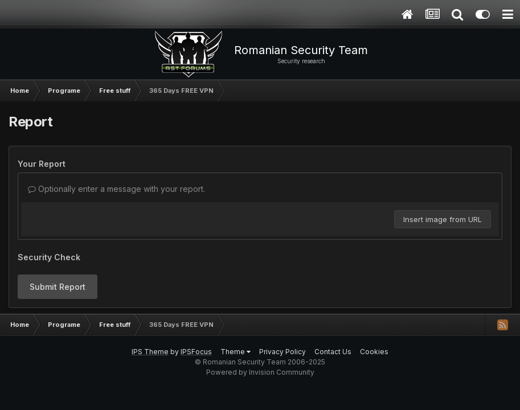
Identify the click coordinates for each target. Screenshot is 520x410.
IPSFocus (196, 351)
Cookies (374, 351)
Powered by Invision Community (260, 372)
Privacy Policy (282, 351)
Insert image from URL (442, 219)
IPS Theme (150, 351)
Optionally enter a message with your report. (116, 189)
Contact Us (332, 351)
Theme (235, 351)
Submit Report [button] (57, 287)
